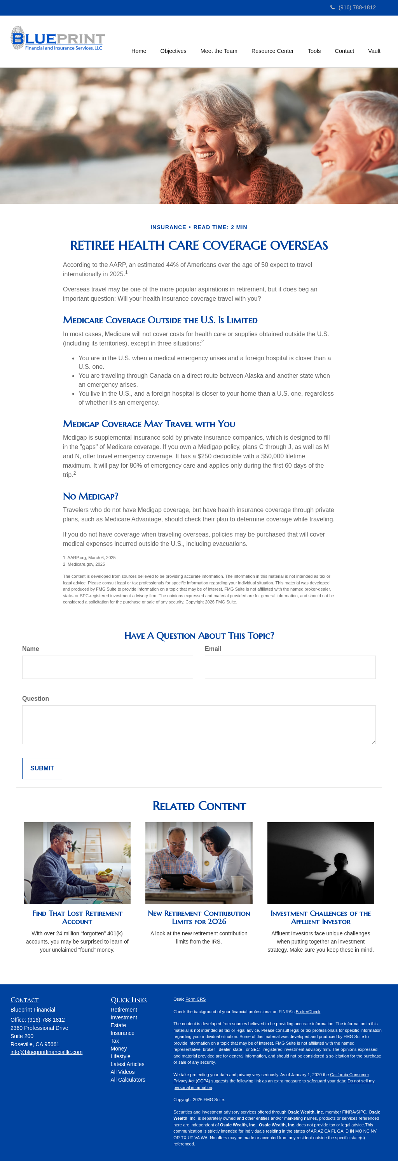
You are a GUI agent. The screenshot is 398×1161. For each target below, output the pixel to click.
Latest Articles (128, 1064)
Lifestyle (121, 1056)
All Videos (123, 1072)
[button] (174, 40)
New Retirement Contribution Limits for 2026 (199, 917)
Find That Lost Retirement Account (77, 917)
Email (213, 648)
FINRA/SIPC (354, 1112)
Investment (124, 1017)
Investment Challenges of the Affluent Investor (321, 917)
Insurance (122, 1033)
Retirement (124, 1010)
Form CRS (195, 999)
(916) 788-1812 (353, 7)
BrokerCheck (308, 1011)
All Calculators (128, 1080)
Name (30, 648)
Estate (118, 1025)
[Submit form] (42, 768)
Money (119, 1048)
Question (35, 698)
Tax (115, 1041)
